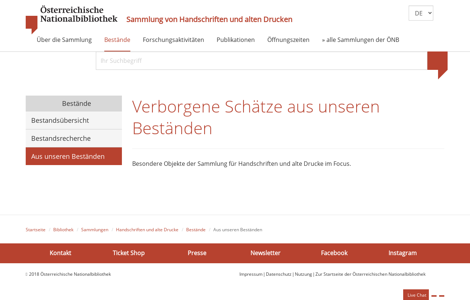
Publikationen (236, 40)
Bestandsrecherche (61, 138)
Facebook (334, 253)
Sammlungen (94, 229)
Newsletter (265, 253)
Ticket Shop (129, 253)
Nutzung (303, 274)
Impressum (251, 274)
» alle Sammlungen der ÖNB (360, 40)
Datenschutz (279, 274)
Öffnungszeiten (288, 40)
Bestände (117, 40)
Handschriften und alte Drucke (147, 229)
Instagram (402, 253)
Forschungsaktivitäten (173, 40)
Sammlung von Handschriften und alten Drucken (209, 19)
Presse (197, 253)
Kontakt (60, 253)
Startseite (36, 229)
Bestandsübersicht (60, 120)
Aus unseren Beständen (68, 156)
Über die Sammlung (64, 40)
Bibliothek (63, 229)
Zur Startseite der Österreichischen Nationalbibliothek (370, 274)
